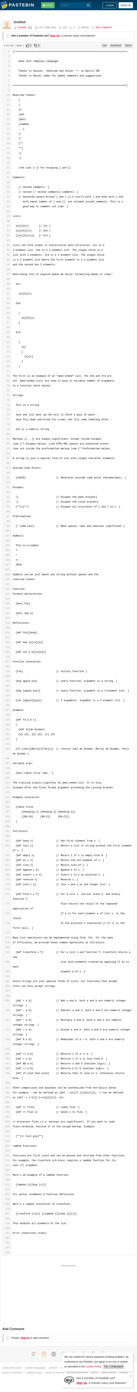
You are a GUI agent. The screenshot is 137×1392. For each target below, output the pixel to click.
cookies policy (34, 1372)
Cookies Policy (93, 1366)
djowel (22, 27)
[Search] (88, 5)
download (116, 45)
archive (53, 1367)
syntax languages (35, 1367)
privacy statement (12, 1372)
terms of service (55, 1372)
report (128, 45)
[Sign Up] (69, 1380)
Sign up (125, 5)
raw (105, 45)
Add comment (104, 27)
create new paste (12, 1367)
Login (110, 5)
